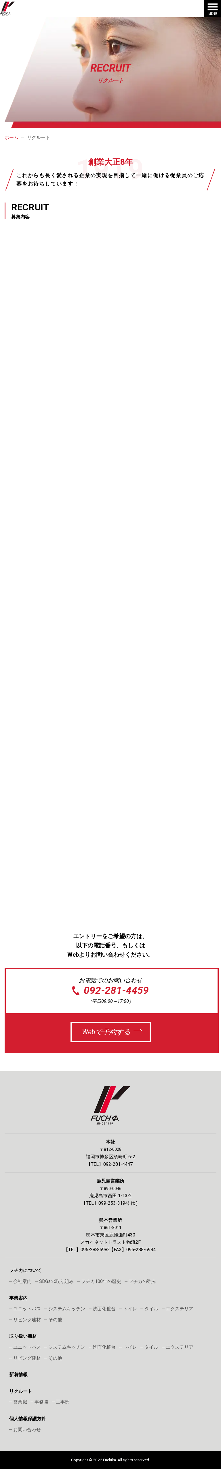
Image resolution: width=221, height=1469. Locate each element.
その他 (55, 1319)
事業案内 (18, 1298)
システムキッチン (66, 1308)
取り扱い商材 (23, 1336)
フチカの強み (142, 1281)
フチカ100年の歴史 (101, 1281)
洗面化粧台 (104, 1308)
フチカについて (25, 1270)
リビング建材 (27, 1319)
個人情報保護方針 (27, 1418)
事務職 (41, 1402)
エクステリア (179, 1308)
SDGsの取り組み (56, 1281)
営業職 (20, 1402)
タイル (151, 1308)
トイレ (130, 1308)
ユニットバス (27, 1308)
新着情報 (18, 1374)
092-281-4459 (116, 990)
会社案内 (22, 1281)
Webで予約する (106, 1032)
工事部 (63, 1402)
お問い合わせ (27, 1429)
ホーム (11, 137)
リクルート (20, 1391)
